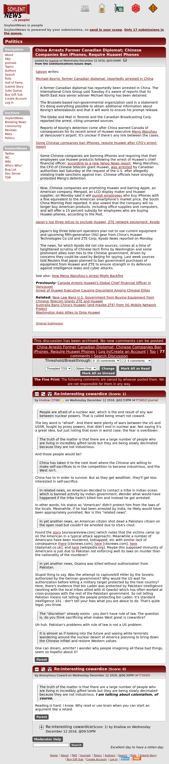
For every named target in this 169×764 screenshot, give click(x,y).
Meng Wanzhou (144, 131)
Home (54, 755)
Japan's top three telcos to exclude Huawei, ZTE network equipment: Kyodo (98, 222)
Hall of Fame (14, 82)
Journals (10, 63)
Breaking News (15, 122)
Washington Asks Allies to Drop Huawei (68, 312)
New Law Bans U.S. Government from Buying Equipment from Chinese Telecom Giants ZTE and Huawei (95, 299)
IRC (7, 157)
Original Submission (49, 323)
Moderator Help (47, 739)
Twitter (9, 153)
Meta (8, 134)
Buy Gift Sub (14, 94)
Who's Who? (13, 165)
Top (153, 351)
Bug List (10, 169)
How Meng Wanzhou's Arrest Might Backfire (87, 276)
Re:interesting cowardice (80, 394)
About (9, 55)
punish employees (107, 195)
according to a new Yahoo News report (99, 163)
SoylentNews (16, 13)
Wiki (8, 161)
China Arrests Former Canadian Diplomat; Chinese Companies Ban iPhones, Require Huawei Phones (88, 52)
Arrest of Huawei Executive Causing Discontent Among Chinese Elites (93, 290)
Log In (9, 102)
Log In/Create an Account (122, 351)
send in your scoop (106, 29)
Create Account (16, 98)
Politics (14, 41)
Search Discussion (111, 356)
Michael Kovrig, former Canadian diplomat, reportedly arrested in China (94, 79)
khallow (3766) (49, 400)
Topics (9, 66)
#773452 (139, 400)
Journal (153, 400)
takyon (41, 72)
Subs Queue (13, 90)
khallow (120, 727)
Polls (8, 78)
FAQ (7, 59)
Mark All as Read (135, 368)
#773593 (142, 675)
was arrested (121, 167)
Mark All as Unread (98, 373)
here (63, 544)
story (57, 532)
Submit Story (14, 86)
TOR (8, 177)
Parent (41, 659)
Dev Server (13, 173)
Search (10, 74)
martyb (53, 60)
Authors (10, 70)
